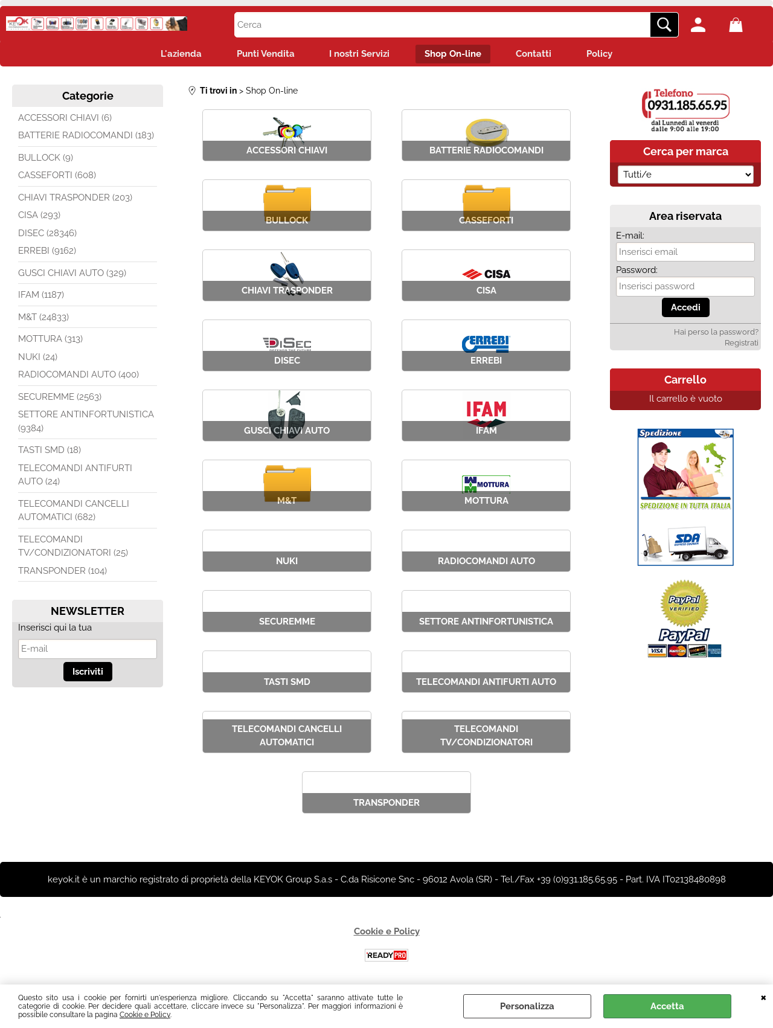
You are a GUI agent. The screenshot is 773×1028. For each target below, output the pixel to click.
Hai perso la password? (716, 333)
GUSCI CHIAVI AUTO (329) (72, 274)
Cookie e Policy (145, 1014)
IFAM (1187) (41, 296)
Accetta (667, 1006)
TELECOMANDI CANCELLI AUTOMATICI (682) (73, 512)
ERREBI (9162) (47, 251)
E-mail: (630, 236)
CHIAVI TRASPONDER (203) (75, 198)
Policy (603, 54)
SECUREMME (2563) (59, 398)
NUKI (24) (37, 358)
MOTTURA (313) (50, 340)
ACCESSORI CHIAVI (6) (65, 119)
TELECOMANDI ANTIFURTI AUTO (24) (75, 476)
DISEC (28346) (47, 234)
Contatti (536, 54)
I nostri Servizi (359, 54)
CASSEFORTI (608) (57, 176)
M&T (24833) (43, 318)
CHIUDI (763, 997)
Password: (637, 271)
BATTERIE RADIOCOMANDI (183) (86, 136)
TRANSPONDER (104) (62, 572)
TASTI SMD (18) (49, 451)
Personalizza (527, 1006)
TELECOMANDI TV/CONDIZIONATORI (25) (73, 547)
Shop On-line (453, 54)
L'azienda (177, 54)
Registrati (742, 344)
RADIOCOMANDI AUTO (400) (78, 375)
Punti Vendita (263, 54)
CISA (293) (39, 216)
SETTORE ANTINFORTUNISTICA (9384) (86, 422)
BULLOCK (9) (45, 158)
